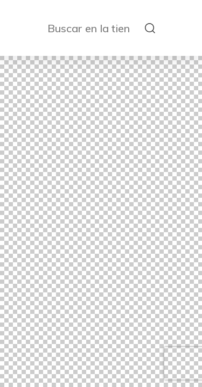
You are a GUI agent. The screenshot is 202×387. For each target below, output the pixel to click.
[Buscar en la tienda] (93, 28)
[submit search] (150, 28)
